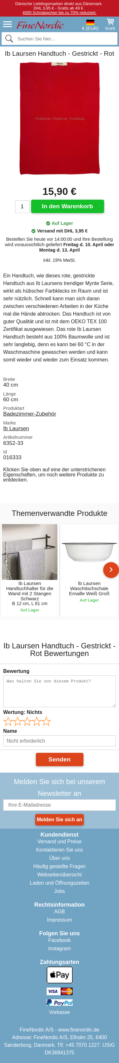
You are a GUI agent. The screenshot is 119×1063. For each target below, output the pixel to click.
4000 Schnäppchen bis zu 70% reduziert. (59, 12)
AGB (59, 911)
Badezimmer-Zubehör (29, 413)
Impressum (59, 920)
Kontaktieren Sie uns (59, 850)
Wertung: (22, 712)
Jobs (59, 891)
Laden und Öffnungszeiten (59, 883)
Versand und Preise (59, 841)
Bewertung (16, 671)
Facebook (59, 940)
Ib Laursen (16, 428)
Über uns (59, 858)
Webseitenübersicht (59, 874)
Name (10, 731)
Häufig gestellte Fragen (59, 866)
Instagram (59, 948)
